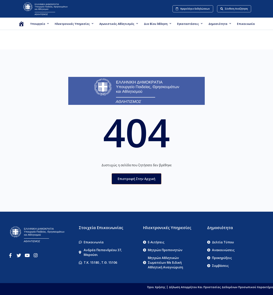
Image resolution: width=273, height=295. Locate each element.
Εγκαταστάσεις (190, 24)
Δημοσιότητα (219, 24)
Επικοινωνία (246, 24)
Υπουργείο (39, 24)
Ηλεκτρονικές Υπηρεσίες (74, 24)
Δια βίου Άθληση (157, 24)
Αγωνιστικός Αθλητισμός (118, 24)
